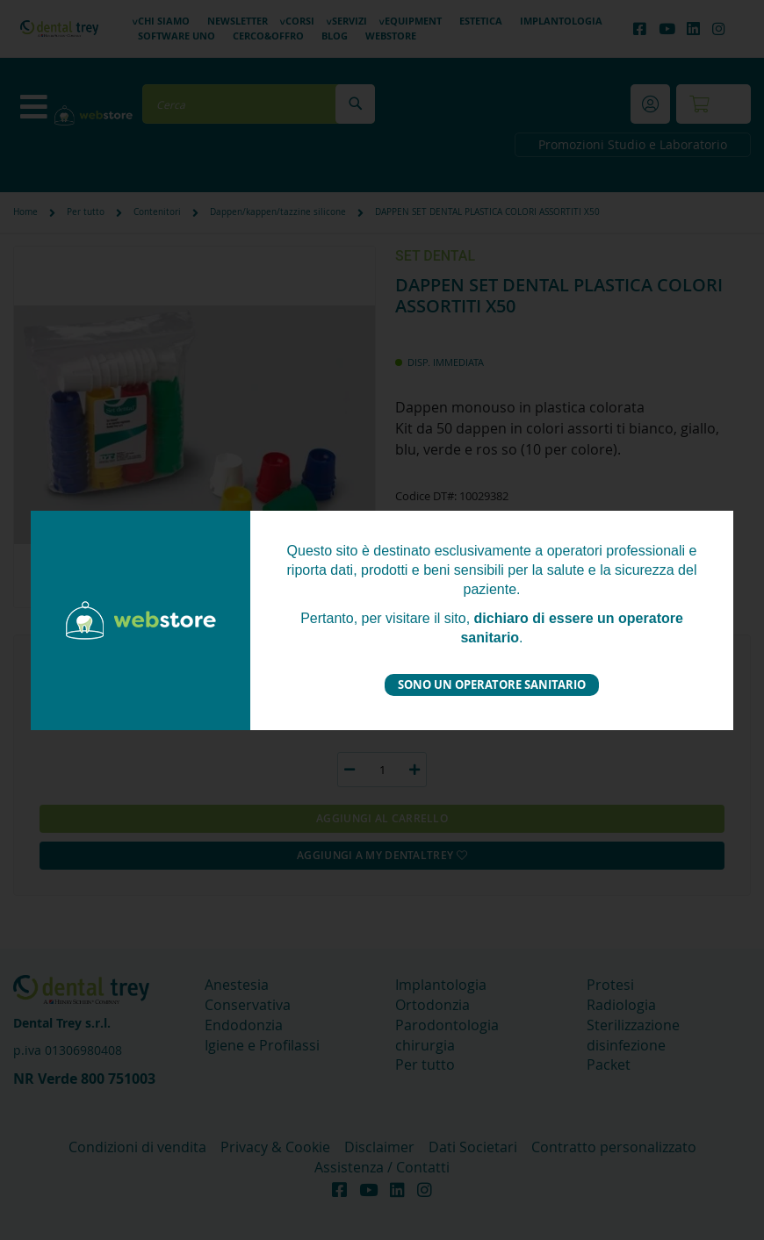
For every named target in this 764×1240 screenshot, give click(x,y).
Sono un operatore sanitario (492, 684)
